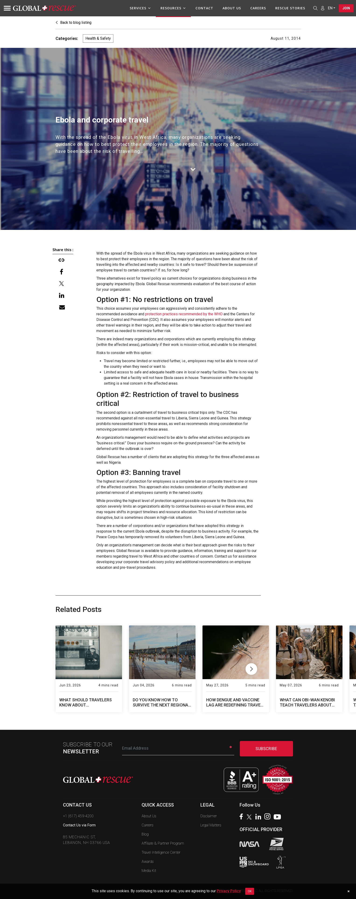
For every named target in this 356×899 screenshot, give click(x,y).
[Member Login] (322, 8)
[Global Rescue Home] (44, 8)
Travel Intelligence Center (161, 852)
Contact (204, 8)
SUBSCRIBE (266, 748)
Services (140, 8)
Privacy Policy (229, 891)
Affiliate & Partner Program (163, 843)
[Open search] (315, 8)
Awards (148, 861)
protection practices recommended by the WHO (184, 314)
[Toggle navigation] (5, 8)
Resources (173, 8)
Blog (145, 834)
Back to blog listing (73, 22)
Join (346, 8)
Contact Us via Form (79, 825)
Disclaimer (208, 816)
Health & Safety (98, 38)
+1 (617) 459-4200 (78, 816)
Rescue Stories (290, 8)
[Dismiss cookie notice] (348, 891)
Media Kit (149, 870)
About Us (232, 8)
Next (251, 668)
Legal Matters (210, 825)
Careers (258, 8)
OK (249, 891)
